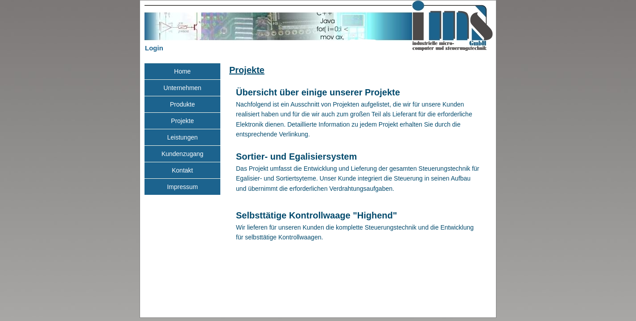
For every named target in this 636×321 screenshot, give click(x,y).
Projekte (246, 70)
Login (154, 48)
